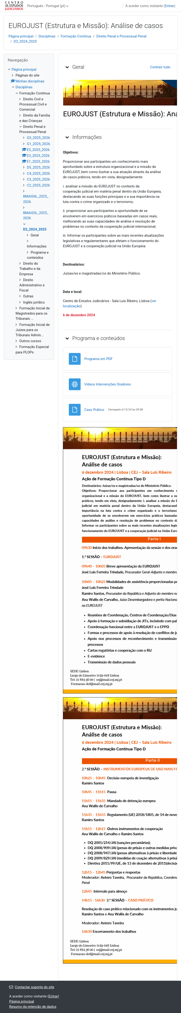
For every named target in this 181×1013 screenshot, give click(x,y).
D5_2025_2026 (38, 167)
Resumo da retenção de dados (32, 1007)
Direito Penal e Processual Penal (121, 36)
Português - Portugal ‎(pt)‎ (46, 6)
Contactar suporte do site (31, 987)
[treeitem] (29, 211)
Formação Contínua (76, 36)
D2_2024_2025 (25, 41)
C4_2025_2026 (38, 173)
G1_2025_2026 (38, 144)
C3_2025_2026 (38, 179)
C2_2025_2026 (38, 185)
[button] (67, 67)
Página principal (20, 36)
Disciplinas (47, 36)
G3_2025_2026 (38, 138)
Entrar (169, 6)
